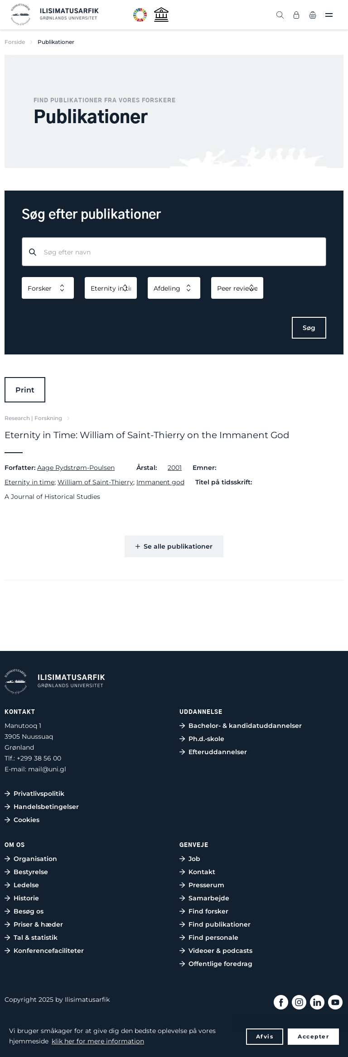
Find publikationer (219, 924)
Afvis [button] (265, 1036)
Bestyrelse (31, 872)
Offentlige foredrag (220, 964)
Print (24, 390)
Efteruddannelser (217, 752)
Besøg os (29, 911)
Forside (15, 41)
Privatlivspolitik (39, 793)
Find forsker (208, 911)
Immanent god (160, 482)
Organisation (35, 859)
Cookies (26, 820)
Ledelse (26, 885)
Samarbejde (208, 898)
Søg (309, 328)
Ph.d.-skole (206, 739)
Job (194, 859)
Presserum (206, 885)
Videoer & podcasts (220, 951)
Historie (26, 898)
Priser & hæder (38, 924)
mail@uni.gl (47, 769)
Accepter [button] (313, 1036)
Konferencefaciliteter (49, 951)
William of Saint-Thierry (95, 482)
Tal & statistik (36, 937)
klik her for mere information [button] (98, 1041)
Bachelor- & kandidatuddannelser (245, 726)
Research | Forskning (33, 418)
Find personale (213, 937)
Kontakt (201, 872)
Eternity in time (29, 482)
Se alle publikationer (174, 546)
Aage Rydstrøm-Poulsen (76, 468)
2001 (175, 468)
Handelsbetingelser (46, 807)
